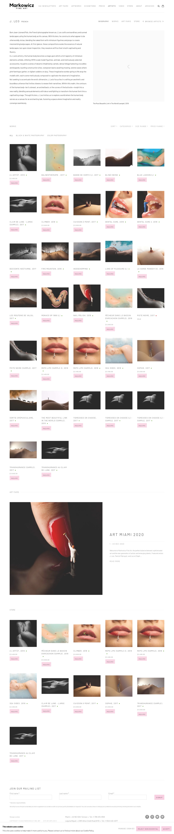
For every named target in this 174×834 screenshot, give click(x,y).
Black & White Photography (30, 135)
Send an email (162, 817)
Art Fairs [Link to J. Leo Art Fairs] (126, 21)
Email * (111, 793)
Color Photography (57, 135)
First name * (14, 793)
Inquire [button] (14, 192)
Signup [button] (159, 797)
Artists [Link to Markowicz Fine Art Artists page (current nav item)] (112, 6)
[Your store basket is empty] (162, 6)
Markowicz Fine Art (22, 6)
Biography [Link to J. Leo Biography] (104, 21)
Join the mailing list (157, 817)
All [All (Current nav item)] (11, 135)
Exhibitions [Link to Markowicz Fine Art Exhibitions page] (90, 6)
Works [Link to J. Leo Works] (115, 21)
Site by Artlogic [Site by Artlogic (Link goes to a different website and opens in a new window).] (50, 821)
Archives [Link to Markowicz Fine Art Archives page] (149, 6)
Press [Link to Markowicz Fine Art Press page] (102, 6)
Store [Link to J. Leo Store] (137, 21)
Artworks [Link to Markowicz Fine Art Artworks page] (76, 6)
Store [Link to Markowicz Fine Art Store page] (130, 6)
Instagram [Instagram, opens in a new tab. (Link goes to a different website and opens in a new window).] (152, 817)
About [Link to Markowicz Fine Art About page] (139, 6)
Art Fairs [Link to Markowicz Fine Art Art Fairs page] (63, 6)
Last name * (64, 793)
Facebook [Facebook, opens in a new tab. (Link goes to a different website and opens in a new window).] (147, 817)
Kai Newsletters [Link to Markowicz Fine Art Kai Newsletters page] (47, 6)
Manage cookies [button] (15, 817)
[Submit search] (159, 5)
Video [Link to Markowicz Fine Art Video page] (121, 6)
